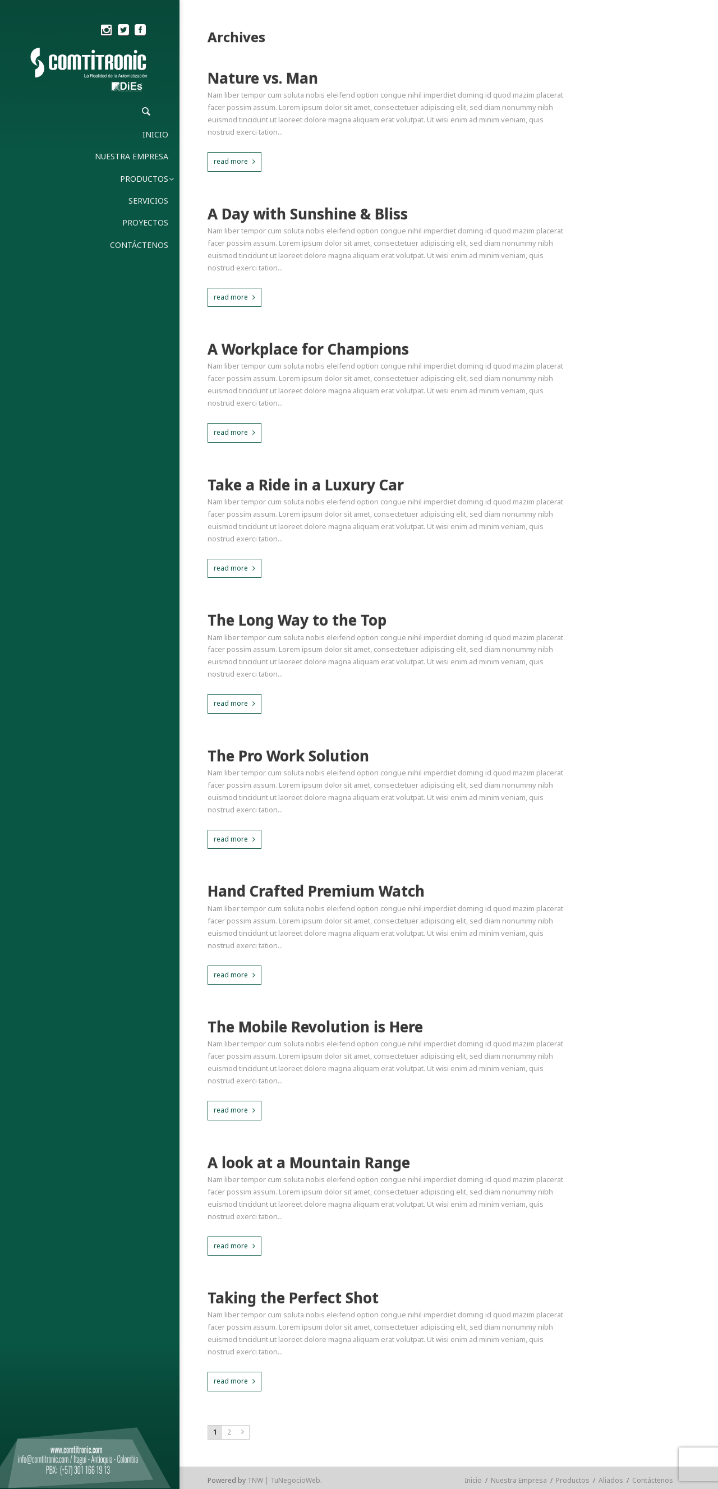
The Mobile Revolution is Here (315, 1027)
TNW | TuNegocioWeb (283, 1480)
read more (231, 161)
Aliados (611, 1480)
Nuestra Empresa (519, 1480)
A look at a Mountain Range (309, 1162)
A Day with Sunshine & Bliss (308, 214)
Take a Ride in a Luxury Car (306, 485)
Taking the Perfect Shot (293, 1298)
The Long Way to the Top (297, 620)
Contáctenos (652, 1480)
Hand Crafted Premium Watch (316, 891)
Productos (573, 1480)
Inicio (473, 1480)
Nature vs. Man (263, 78)
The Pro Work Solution (288, 756)
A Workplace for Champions (308, 349)
